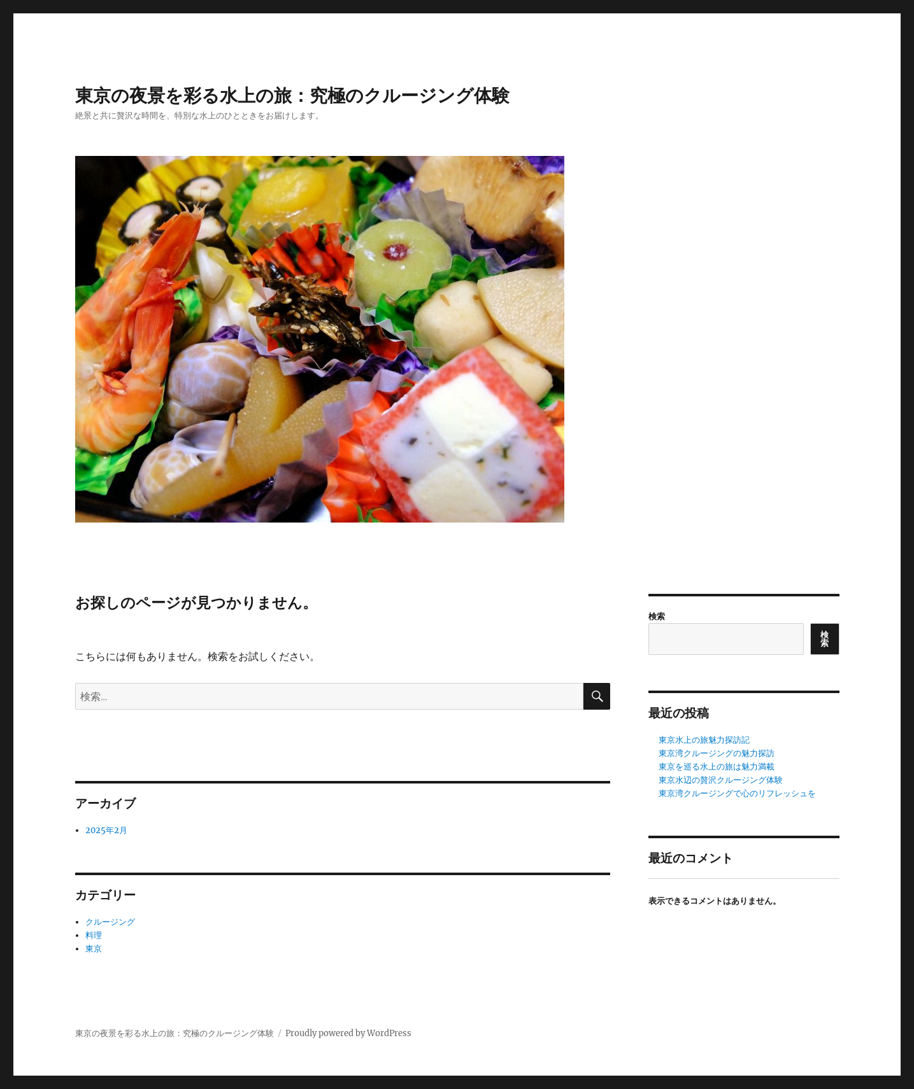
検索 (656, 616)
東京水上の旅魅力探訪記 (704, 739)
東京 (93, 948)
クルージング (110, 922)
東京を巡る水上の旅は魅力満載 (717, 766)
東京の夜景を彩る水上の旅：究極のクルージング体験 (292, 95)
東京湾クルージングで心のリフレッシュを (737, 793)
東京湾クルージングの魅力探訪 (717, 753)
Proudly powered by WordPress (348, 1033)
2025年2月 (106, 830)
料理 (93, 935)
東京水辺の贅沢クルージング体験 (721, 780)
